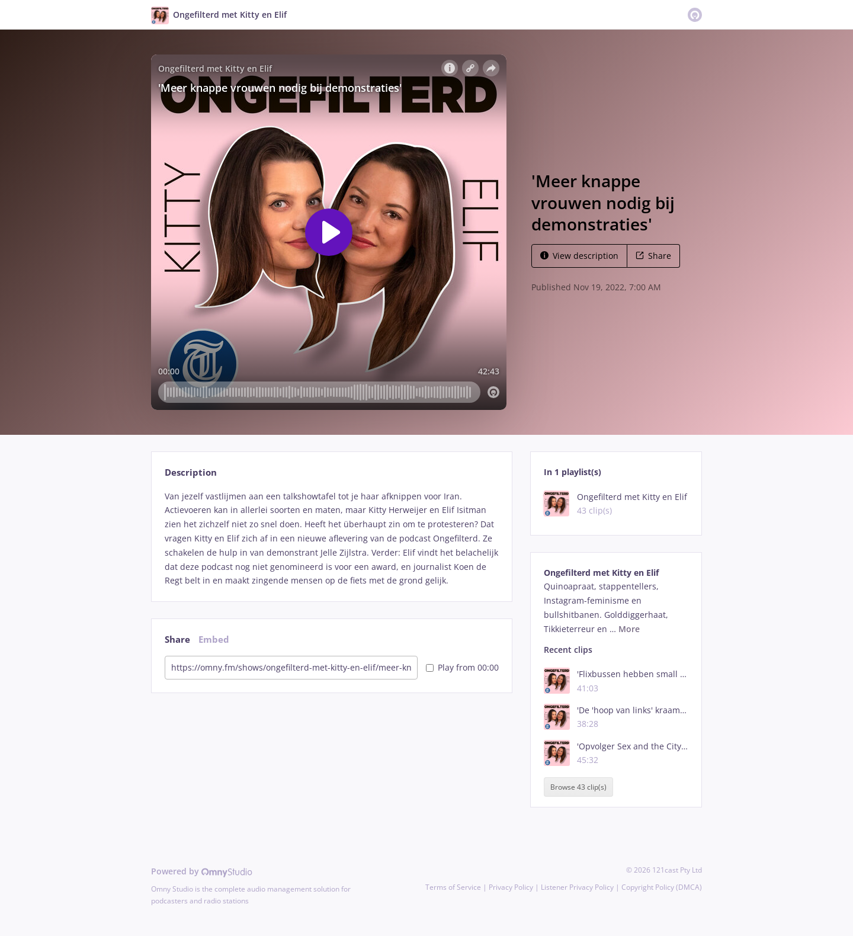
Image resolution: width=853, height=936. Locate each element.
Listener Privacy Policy (577, 887)
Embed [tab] (213, 639)
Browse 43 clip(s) (578, 787)
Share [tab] (177, 639)
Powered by (201, 871)
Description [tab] (191, 472)
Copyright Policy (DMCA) (661, 887)
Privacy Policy (511, 887)
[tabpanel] (331, 538)
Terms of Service (453, 887)
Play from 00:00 (462, 667)
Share (653, 255)
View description (579, 255)
